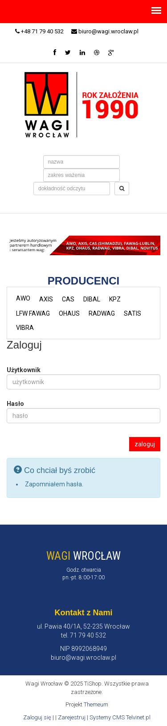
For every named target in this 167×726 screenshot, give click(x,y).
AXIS (46, 299)
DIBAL (91, 299)
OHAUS (69, 313)
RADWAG (102, 313)
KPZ (115, 299)
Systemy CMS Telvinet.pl (120, 717)
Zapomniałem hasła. (54, 484)
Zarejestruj (72, 717)
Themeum (96, 704)
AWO (23, 298)
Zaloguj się (37, 717)
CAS (68, 299)
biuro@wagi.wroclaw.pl (104, 31)
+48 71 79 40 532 (39, 31)
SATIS (132, 313)
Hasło (15, 403)
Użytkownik (24, 369)
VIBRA (25, 327)
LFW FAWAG (33, 313)
